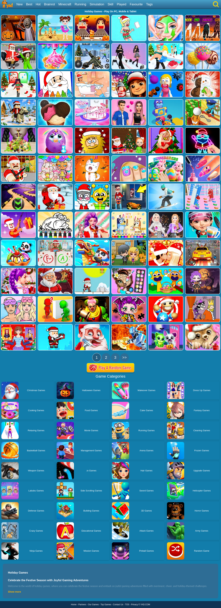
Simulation (97, 4)
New (19, 4)
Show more (14, 591)
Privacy (134, 604)
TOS (127, 604)
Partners (82, 604)
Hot (38, 4)
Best (29, 4)
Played (121, 4)
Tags (149, 4)
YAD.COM (145, 604)
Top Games (105, 604)
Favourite (136, 4)
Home (73, 604)
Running (80, 4)
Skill (110, 4)
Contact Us (118, 604)
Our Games (93, 604)
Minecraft (64, 4)
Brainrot (49, 4)
